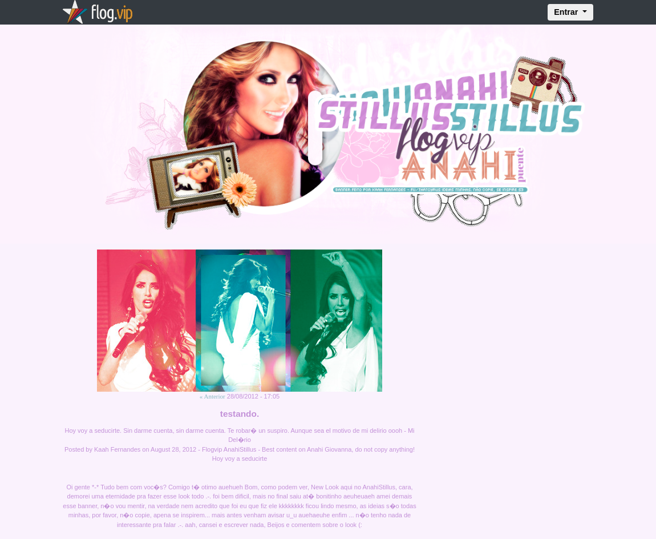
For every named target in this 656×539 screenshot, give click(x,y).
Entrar (567, 12)
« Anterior (212, 396)
